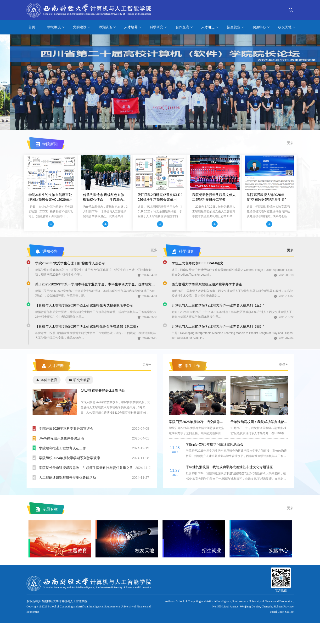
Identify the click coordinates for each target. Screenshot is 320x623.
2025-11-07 (284, 296)
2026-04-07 (147, 275)
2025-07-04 (284, 338)
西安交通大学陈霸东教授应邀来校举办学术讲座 (207, 284)
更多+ (146, 364)
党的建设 (81, 27)
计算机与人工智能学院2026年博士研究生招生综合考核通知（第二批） (87, 326)
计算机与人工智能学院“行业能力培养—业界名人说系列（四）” (218, 326)
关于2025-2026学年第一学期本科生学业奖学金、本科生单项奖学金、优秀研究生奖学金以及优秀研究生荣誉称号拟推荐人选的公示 (132, 284)
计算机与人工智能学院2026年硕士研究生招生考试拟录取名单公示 (84, 305)
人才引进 (210, 27)
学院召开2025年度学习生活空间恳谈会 (198, 422)
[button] (156, 126)
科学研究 (158, 27)
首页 (31, 27)
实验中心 (261, 27)
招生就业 (235, 27)
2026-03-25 (147, 338)
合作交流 (184, 27)
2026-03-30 (147, 317)
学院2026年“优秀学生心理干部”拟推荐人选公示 (70, 263)
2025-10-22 (284, 317)
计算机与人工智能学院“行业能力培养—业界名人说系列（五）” (218, 305)
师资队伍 (107, 27)
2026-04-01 (147, 296)
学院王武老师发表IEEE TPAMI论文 (198, 263)
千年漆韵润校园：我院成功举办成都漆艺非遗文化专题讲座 (274, 422)
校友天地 (287, 27)
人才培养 (133, 27)
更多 (290, 143)
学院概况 (56, 27)
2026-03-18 (284, 275)
